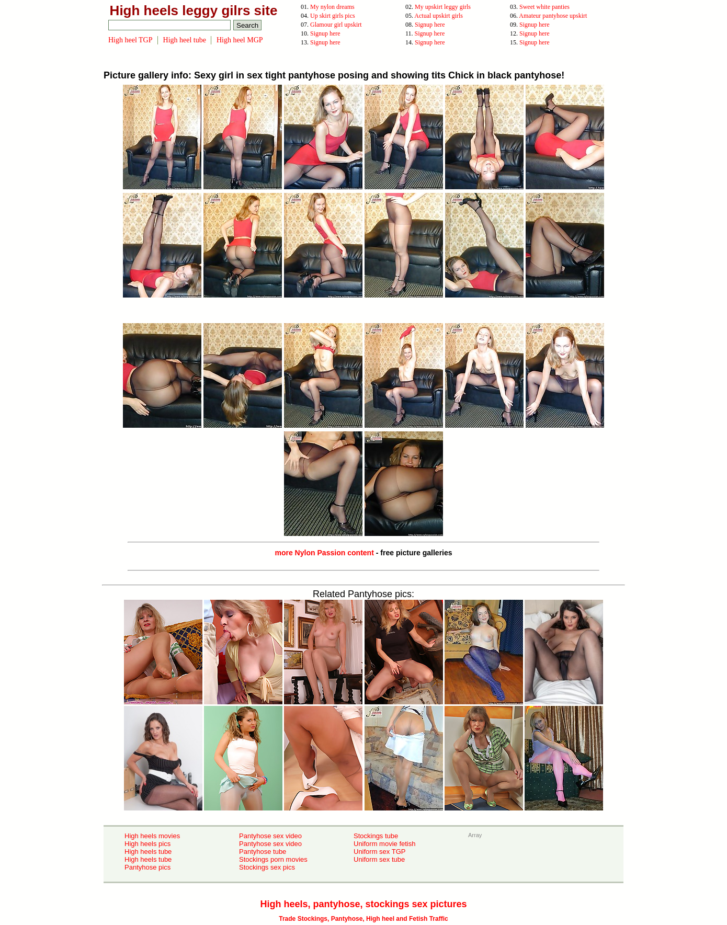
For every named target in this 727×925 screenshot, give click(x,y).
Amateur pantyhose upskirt (553, 15)
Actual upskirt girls (438, 15)
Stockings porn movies (273, 859)
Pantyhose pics (147, 867)
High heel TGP (130, 40)
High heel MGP (240, 40)
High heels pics (147, 844)
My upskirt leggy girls (443, 6)
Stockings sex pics (267, 867)
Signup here (430, 24)
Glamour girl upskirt (336, 24)
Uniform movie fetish (384, 844)
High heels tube (148, 851)
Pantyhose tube (262, 851)
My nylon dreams (332, 6)
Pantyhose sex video (270, 836)
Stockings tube (376, 836)
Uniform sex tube (379, 859)
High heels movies (152, 836)
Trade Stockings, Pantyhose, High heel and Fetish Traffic (363, 918)
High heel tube (184, 40)
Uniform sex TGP (379, 851)
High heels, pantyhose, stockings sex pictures (363, 904)
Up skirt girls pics (332, 15)
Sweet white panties (544, 6)
